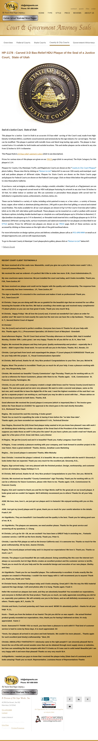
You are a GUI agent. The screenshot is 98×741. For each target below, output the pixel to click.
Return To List (9, 246)
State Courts (40, 42)
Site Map (5, 725)
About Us (89, 13)
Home (41, 13)
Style (58, 13)
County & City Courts (59, 42)
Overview (8, 42)
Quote (81, 9)
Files (87, 9)
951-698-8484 (7, 710)
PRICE (49, 159)
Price (67, 13)
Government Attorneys (84, 42)
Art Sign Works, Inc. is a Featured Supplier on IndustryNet (49, 708)
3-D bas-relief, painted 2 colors (30, 154)
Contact (74, 9)
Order (93, 9)
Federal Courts (23, 42)
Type (50, 13)
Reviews (77, 13)
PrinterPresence (17, 728)
